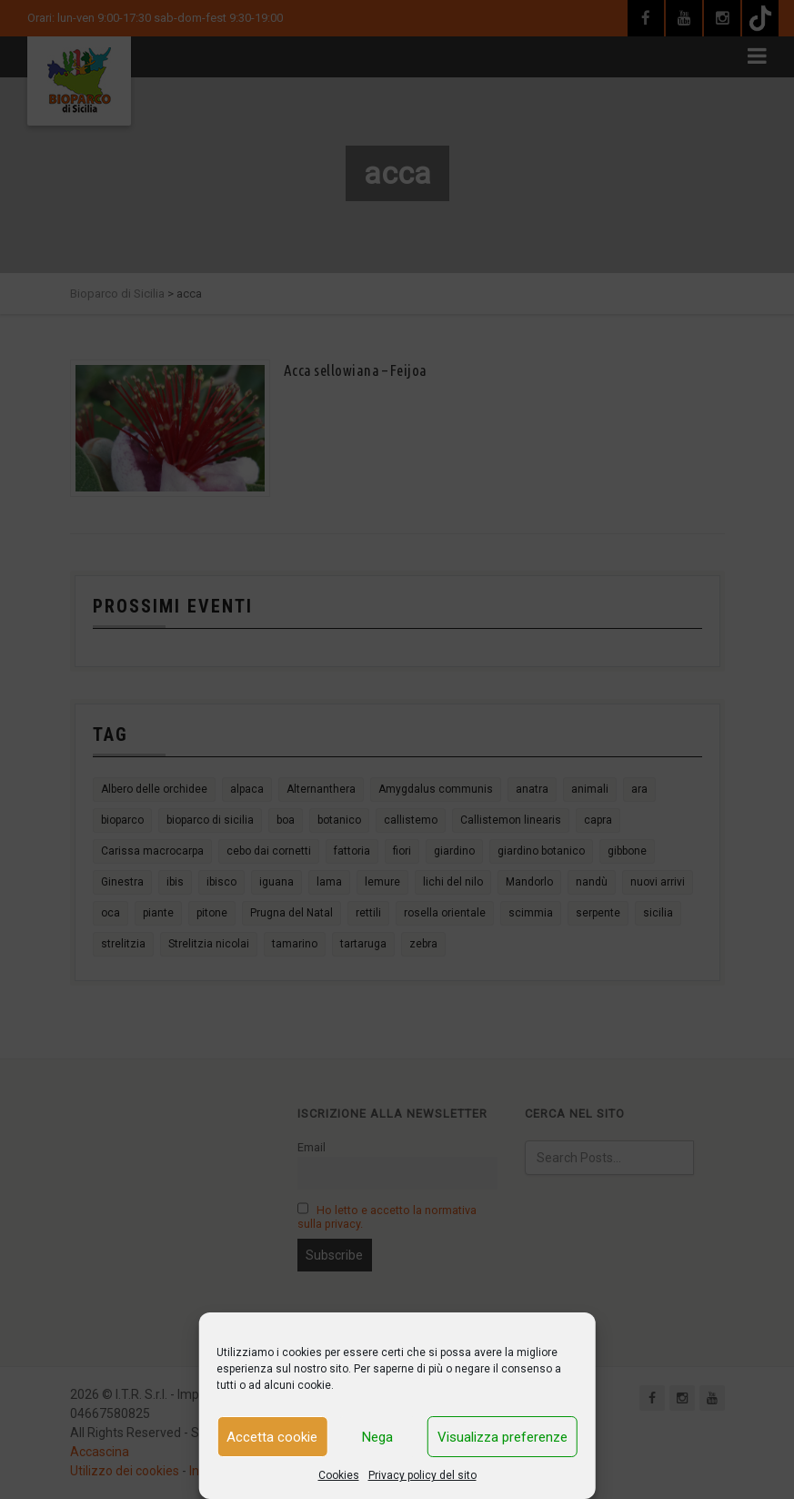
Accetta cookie (271, 1437)
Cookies (338, 1475)
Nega (377, 1437)
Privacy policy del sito (422, 1475)
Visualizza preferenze (502, 1437)
